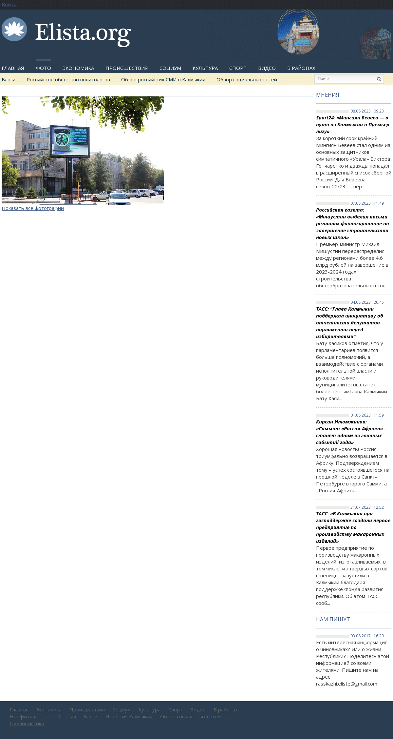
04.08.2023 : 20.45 (367, 302)
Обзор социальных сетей (246, 79)
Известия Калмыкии (128, 716)
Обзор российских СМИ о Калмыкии (163, 79)
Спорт (238, 68)
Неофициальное (29, 716)
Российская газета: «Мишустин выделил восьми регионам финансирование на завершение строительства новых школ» (352, 223)
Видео (267, 68)
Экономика (78, 68)
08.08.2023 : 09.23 (367, 111)
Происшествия (126, 68)
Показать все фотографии (33, 208)
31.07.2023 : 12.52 (367, 507)
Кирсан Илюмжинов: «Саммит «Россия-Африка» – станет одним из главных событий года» (351, 431)
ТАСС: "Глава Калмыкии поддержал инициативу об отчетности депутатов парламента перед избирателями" (349, 322)
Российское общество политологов (68, 79)
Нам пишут (333, 619)
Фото (43, 68)
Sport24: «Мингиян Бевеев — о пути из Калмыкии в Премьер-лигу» (353, 124)
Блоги (8, 79)
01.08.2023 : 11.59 (367, 415)
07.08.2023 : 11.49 (367, 203)
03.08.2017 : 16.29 (367, 636)
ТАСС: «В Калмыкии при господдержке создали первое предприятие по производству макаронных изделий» (353, 527)
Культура (205, 68)
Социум (170, 68)
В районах (301, 68)
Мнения (327, 94)
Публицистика (27, 723)
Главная (13, 68)
